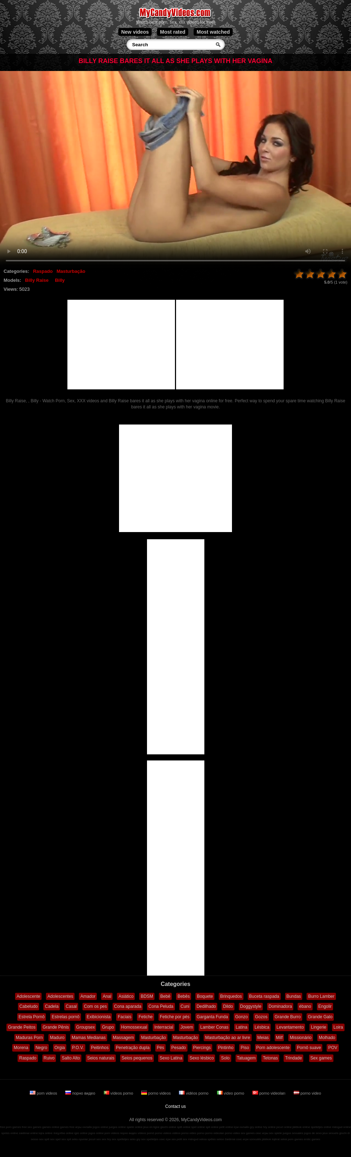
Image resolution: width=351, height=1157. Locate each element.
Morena (21, 1047)
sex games (248, 1133)
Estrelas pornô (65, 1016)
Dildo (228, 1006)
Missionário (301, 1037)
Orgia (59, 1047)
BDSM (147, 996)
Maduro (57, 1037)
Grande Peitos (21, 1027)
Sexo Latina (171, 1058)
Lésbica (262, 1027)
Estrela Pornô (32, 1016)
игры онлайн (83, 1127)
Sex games (321, 1058)
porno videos (156, 1093)
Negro (41, 1047)
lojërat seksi (279, 1139)
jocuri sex (95, 1139)
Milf (279, 1037)
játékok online (301, 1127)
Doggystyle (250, 1006)
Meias (263, 1037)
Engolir (325, 1006)
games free (67, 1127)
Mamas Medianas (89, 1037)
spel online (198, 1127)
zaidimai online (28, 1133)
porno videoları (269, 1093)
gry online (256, 1127)
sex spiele (275, 1133)
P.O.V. (78, 1047)
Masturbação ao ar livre (227, 1037)
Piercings (202, 1047)
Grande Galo (320, 1016)
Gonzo (241, 1016)
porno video (307, 1093)
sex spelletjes (120, 1139)
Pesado (178, 1047)
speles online (9, 1133)
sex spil (66, 1139)
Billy (60, 280)
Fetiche (145, 1016)
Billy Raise (37, 280)
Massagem (123, 1037)
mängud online (341, 1127)
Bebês (183, 996)
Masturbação (71, 271)
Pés (160, 1047)
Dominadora (280, 1006)
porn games (295, 1139)
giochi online (168, 1127)
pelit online (226, 1127)
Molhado (327, 1037)
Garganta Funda (212, 1016)
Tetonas (270, 1058)
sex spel (55, 1139)
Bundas (293, 996)
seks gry (135, 1139)
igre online (80, 1133)
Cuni (185, 1006)
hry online (269, 1127)
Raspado (43, 271)
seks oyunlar (80, 1139)
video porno (231, 1093)
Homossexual (134, 1027)
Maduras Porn (29, 1037)
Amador (87, 996)
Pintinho (225, 1047)
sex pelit (176, 1139)
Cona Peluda (160, 1006)
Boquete (205, 996)
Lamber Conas (214, 1027)
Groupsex (85, 1027)
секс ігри (165, 1139)
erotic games (312, 1139)
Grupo (108, 1027)
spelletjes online (321, 1127)
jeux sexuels (330, 1133)
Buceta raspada (264, 996)
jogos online (100, 1127)
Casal (71, 1006)
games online (51, 1127)
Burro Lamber (321, 996)
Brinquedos (231, 996)
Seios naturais (100, 1058)
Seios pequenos (137, 1058)
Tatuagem (246, 1058)
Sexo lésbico (201, 1058)
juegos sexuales (293, 1133)
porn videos (44, 1093)
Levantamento (290, 1027)
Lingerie (318, 1027)
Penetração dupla (133, 1047)
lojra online (46, 1133)
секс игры (262, 1133)
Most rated (172, 32)
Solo (225, 1058)
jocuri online (284, 1127)
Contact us (175, 1106)
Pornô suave (309, 1047)
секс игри (242, 1139)
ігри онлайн (241, 1127)
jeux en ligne (151, 1127)
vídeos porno (119, 1093)
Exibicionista (99, 1016)
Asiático (125, 996)
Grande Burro (288, 1016)
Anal (107, 996)
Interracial (163, 1027)
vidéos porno (194, 1093)
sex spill (44, 1139)
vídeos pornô (146, 1133)
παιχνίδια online (63, 1133)
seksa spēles (207, 1139)
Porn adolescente (273, 1047)
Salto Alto (71, 1058)
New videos (135, 32)
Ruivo (49, 1058)
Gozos (261, 1016)
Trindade (293, 1058)
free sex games (32, 1127)
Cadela (51, 1006)
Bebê (165, 996)
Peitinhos (100, 1047)
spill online (183, 1127)
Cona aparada (127, 1006)
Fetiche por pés (175, 1016)
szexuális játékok (260, 1139)
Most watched (213, 32)
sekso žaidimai (226, 1139)
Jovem (186, 1027)
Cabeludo (28, 1006)
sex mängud (191, 1139)
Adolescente (28, 996)
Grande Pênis (56, 1027)
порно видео (80, 1093)
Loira (338, 1027)
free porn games (10, 1127)
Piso (245, 1047)
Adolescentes (60, 996)
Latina (241, 1027)
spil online (212, 1127)
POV (332, 1047)
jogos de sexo (313, 1133)
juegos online (117, 1127)
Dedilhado (206, 1006)
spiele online (134, 1127)
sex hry (106, 1139)
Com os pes (95, 1006)
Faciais (124, 1016)
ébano (305, 1006)
